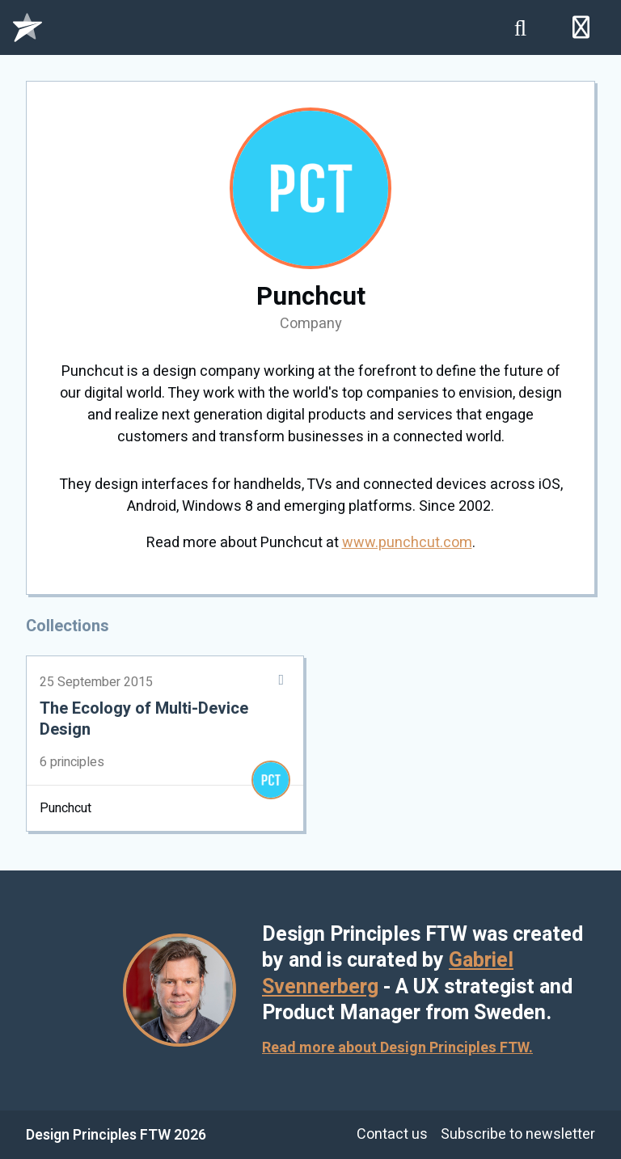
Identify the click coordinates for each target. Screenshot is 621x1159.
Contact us (392, 1134)
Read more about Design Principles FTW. (397, 1048)
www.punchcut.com (407, 543)
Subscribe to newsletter (518, 1134)
